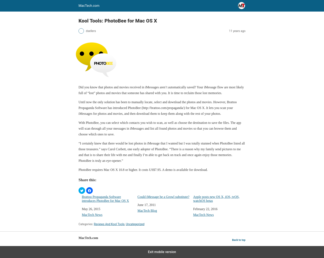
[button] (82, 190)
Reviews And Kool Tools (109, 224)
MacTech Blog (147, 210)
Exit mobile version (162, 252)
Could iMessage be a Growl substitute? (163, 197)
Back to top (238, 239)
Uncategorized (135, 224)
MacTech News (92, 215)
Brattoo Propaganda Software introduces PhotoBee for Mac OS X (105, 198)
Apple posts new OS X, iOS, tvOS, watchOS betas (216, 198)
